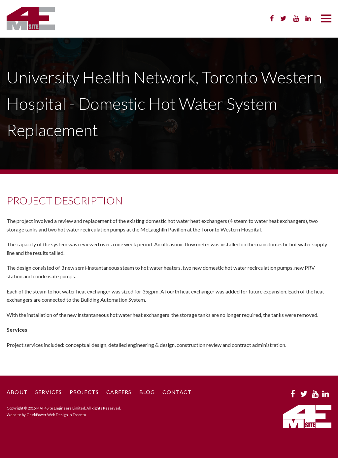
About (17, 392)
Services (48, 392)
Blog (147, 392)
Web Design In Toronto (66, 414)
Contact (176, 392)
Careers (118, 392)
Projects (84, 392)
